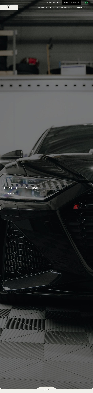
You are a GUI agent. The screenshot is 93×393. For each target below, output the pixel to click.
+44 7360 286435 (53, 2)
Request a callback (71, 2)
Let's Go (46, 389)
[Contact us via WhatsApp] (86, 2)
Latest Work (67, 7)
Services (42, 7)
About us (54, 7)
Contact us (81, 7)
